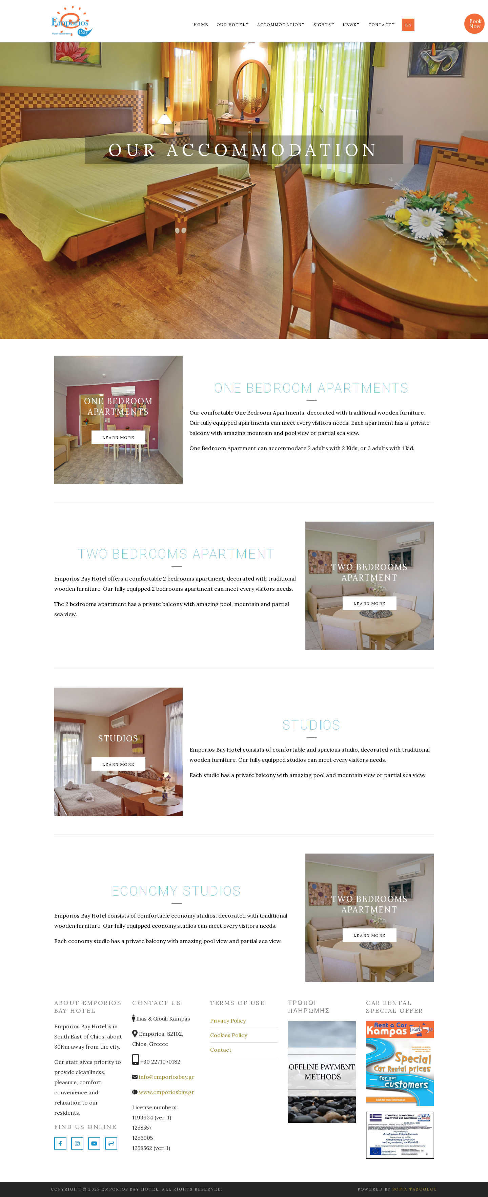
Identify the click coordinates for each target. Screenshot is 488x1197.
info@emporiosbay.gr (167, 1076)
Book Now (475, 23)
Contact (380, 24)
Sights (322, 24)
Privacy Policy (228, 1020)
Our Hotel (231, 24)
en (408, 24)
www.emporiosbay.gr (166, 1092)
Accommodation (279, 24)
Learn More (118, 437)
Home (201, 24)
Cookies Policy (228, 1035)
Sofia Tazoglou (414, 1189)
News (350, 24)
